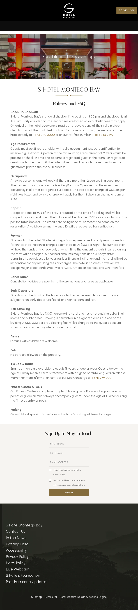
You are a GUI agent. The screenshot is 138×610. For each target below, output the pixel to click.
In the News (16, 537)
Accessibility (16, 550)
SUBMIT (69, 492)
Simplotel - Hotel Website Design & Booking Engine (76, 597)
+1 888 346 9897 (103, 135)
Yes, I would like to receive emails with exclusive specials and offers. (67, 482)
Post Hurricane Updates (26, 581)
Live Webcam (17, 569)
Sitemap (36, 597)
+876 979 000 (102, 377)
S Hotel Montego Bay (24, 525)
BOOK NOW (127, 10)
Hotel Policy (16, 563)
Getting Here (17, 544)
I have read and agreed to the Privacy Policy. (65, 472)
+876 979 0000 (44, 135)
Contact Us (15, 531)
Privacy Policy (17, 556)
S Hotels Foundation (23, 575)
